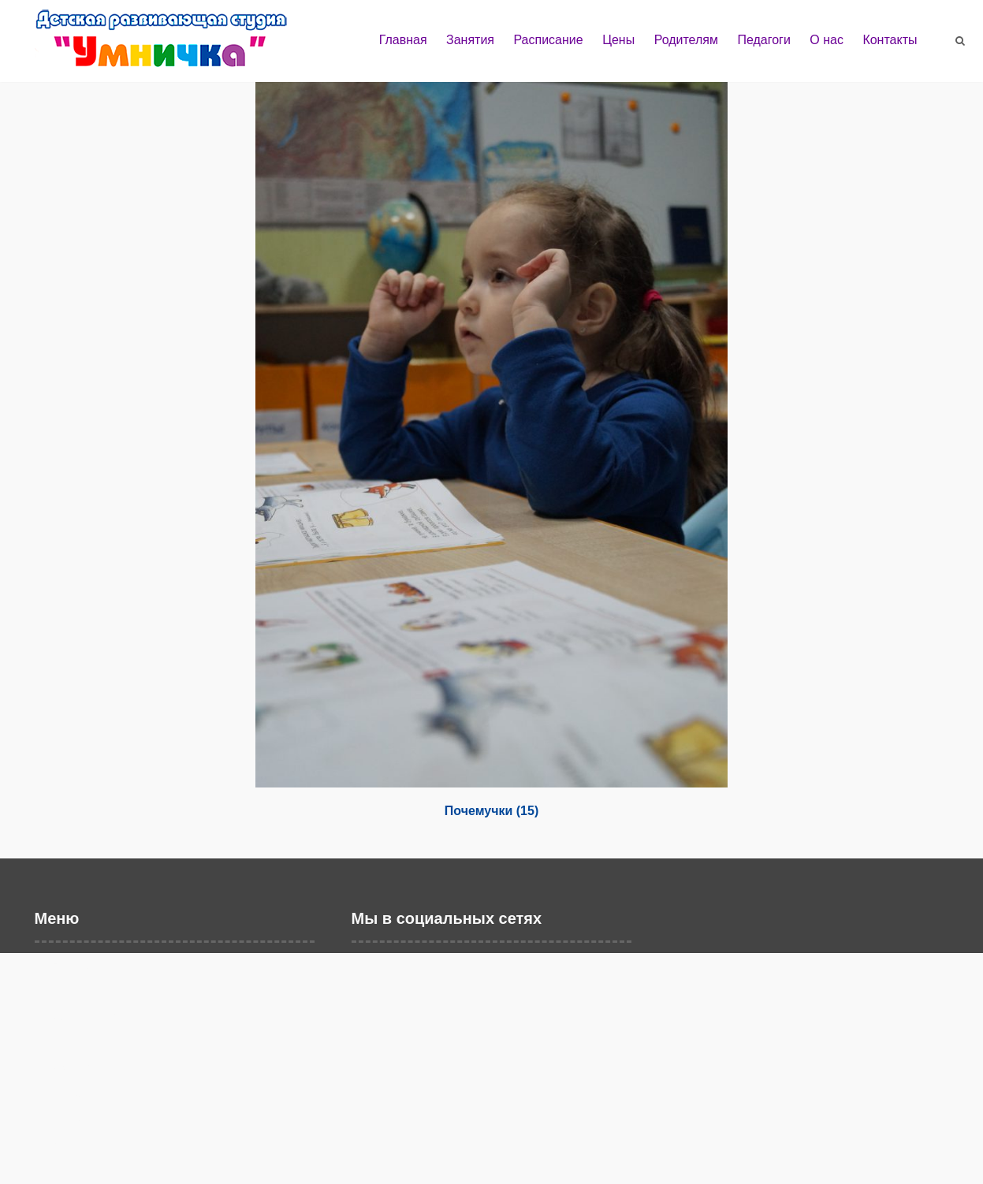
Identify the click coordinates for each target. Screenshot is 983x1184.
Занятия (470, 40)
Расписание (548, 40)
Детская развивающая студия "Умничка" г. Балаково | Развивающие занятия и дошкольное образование (176, 45)
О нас (826, 40)
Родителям (686, 40)
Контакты (889, 40)
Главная (403, 40)
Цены (618, 40)
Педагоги (763, 40)
